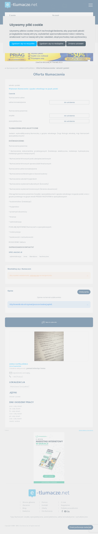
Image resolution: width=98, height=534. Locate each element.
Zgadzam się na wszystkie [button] (23, 43)
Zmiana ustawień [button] (76, 43)
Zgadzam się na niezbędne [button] (51, 43)
